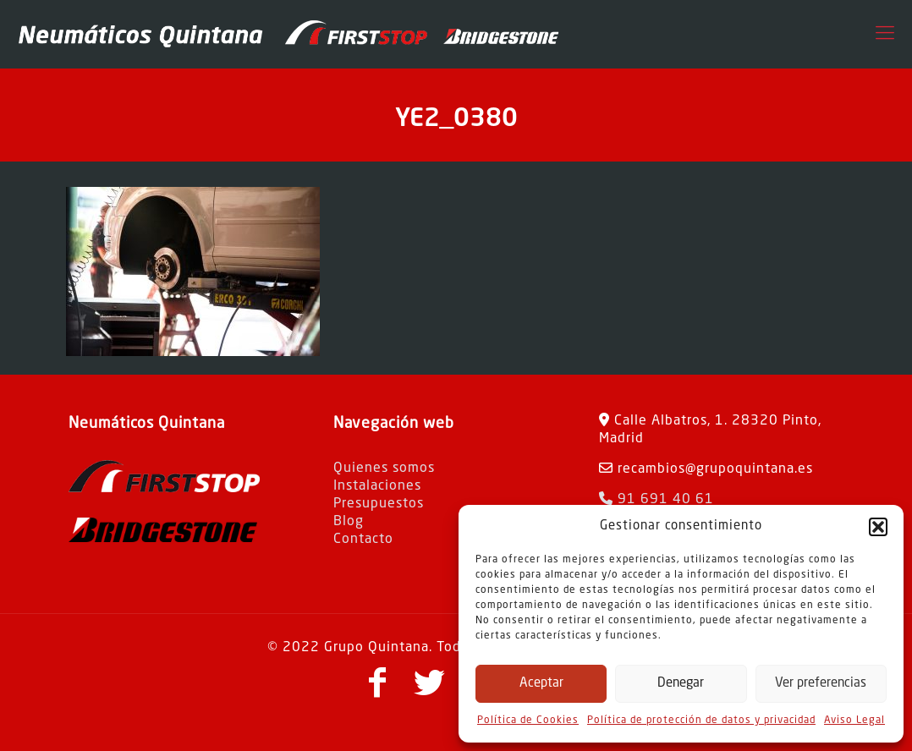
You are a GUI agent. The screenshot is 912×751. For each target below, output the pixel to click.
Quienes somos (384, 468)
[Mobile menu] (885, 33)
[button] (878, 526)
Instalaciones (377, 486)
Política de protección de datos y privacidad (701, 720)
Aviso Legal (854, 720)
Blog (348, 522)
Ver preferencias (820, 683)
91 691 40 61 (656, 500)
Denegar (680, 683)
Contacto (363, 539)
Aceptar (541, 683)
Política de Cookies (528, 720)
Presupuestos (378, 504)
